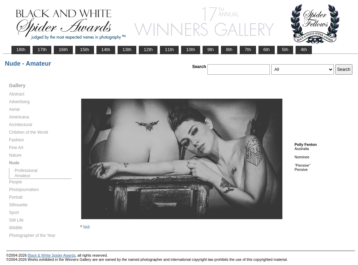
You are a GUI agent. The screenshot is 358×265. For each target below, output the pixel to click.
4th (304, 49)
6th (266, 49)
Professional (26, 170)
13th (127, 49)
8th (229, 49)
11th (169, 49)
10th (190, 49)
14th (105, 49)
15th (84, 49)
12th (148, 49)
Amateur (22, 175)
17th (42, 49)
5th (285, 49)
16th (63, 49)
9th (211, 49)
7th (248, 49)
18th (20, 49)
